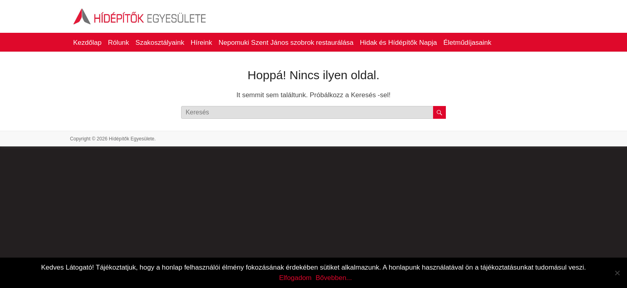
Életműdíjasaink (467, 42)
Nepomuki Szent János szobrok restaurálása (286, 42)
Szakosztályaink (160, 42)
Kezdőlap (87, 42)
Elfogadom (295, 278)
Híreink (201, 42)
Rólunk (118, 42)
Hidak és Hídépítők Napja (398, 42)
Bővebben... (333, 278)
